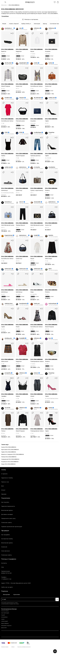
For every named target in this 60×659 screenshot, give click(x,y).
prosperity (8, 373)
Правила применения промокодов (11, 526)
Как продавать (5, 534)
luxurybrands (23, 303)
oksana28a (37, 202)
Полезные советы (6, 522)
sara (20, 28)
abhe (50, 268)
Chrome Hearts (5, 610)
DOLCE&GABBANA (7, 49)
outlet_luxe (52, 97)
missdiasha (52, 167)
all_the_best (8, 63)
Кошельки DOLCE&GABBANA (9, 461)
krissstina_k (8, 202)
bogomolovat (9, 235)
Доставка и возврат (7, 514)
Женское (4, 5)
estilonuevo (8, 268)
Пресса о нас (5, 482)
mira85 (36, 235)
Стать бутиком (5, 551)
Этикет (3, 490)
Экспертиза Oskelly (7, 538)
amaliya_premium (9, 338)
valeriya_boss (8, 303)
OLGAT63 (7, 407)
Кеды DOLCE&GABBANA (8, 464)
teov (50, 338)
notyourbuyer (52, 303)
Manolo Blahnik (5, 623)
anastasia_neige (9, 28)
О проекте (4, 474)
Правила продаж (4, 646)
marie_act (37, 303)
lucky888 (22, 338)
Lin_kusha (37, 167)
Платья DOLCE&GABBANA (8, 456)
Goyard (3, 615)
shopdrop (51, 132)
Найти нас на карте (7, 587)
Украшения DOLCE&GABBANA (10, 459)
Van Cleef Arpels (5, 612)
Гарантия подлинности (8, 506)
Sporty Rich (4, 627)
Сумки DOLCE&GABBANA (8, 447)
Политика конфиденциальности (24, 646)
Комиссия (4, 547)
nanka (36, 63)
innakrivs (7, 97)
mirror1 (21, 202)
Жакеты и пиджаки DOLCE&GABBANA (12, 454)
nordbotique (37, 132)
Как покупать (5, 502)
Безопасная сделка (7, 510)
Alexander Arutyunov (6, 625)
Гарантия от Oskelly (7, 478)
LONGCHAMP (4, 621)
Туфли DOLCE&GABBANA (8, 452)
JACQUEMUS (4, 617)
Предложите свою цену (8, 518)
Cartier (3, 619)
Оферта (12, 646)
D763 (6, 132)
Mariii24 (51, 235)
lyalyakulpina (23, 63)
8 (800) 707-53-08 (6, 573)
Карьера (3, 494)
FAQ (2, 567)
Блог (2, 486)
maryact (21, 97)
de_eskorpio (37, 97)
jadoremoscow (23, 167)
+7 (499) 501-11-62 (6, 579)
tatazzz (36, 373)
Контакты (4, 563)
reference (37, 28)
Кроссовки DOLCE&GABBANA (10, 449)
